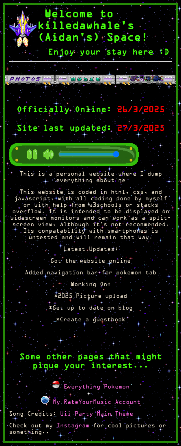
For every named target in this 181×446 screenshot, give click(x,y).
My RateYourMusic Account (90, 402)
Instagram (72, 426)
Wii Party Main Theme (96, 414)
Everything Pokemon (90, 387)
